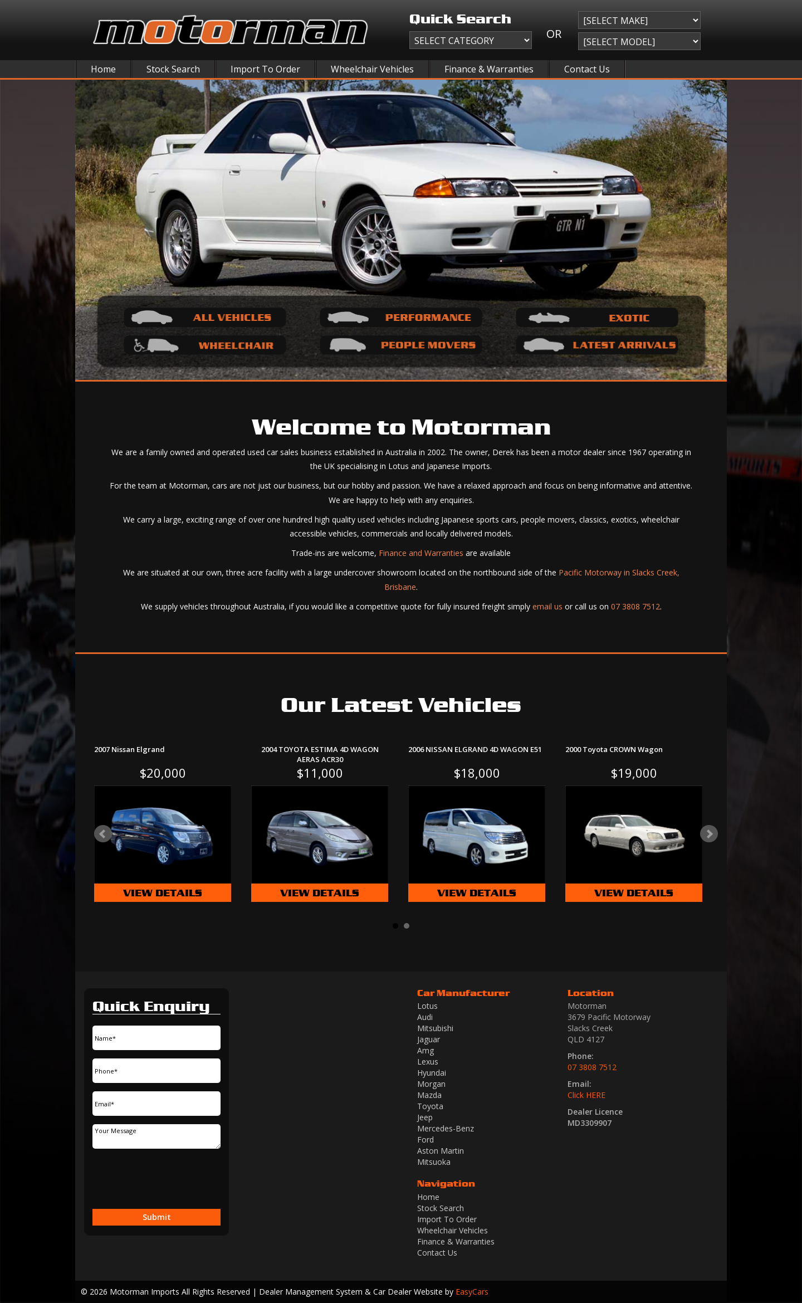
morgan (431, 1083)
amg (425, 1050)
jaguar (428, 1039)
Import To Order (265, 69)
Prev (103, 834)
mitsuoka (434, 1161)
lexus (427, 1061)
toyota (430, 1106)
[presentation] (151, 1179)
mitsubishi (435, 1028)
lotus (427, 1006)
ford (425, 1139)
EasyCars (472, 1291)
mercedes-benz (445, 1128)
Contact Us (587, 69)
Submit (157, 1217)
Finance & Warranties (489, 69)
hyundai (431, 1072)
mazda (429, 1095)
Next (709, 834)
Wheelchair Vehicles (372, 69)
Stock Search (173, 69)
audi (425, 1017)
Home (103, 69)
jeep (425, 1117)
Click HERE (586, 1095)
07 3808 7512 (635, 606)
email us (547, 606)
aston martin (440, 1150)
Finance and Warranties (421, 553)
